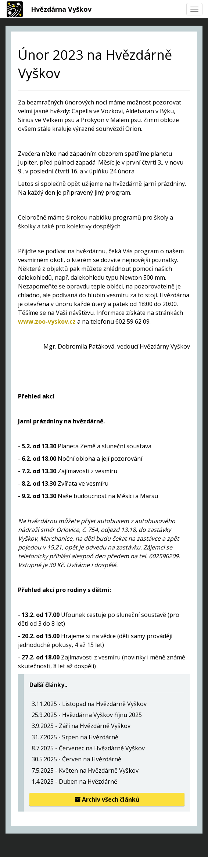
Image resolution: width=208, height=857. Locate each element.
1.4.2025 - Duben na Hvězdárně (74, 781)
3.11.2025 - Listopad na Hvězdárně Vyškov (89, 704)
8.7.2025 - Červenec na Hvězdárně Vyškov (88, 748)
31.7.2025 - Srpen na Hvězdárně (75, 737)
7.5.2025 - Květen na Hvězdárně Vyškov (85, 770)
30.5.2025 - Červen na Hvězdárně (76, 759)
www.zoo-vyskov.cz (47, 321)
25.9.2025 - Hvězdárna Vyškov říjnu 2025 (87, 715)
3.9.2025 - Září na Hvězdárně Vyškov (81, 726)
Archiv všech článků (107, 799)
